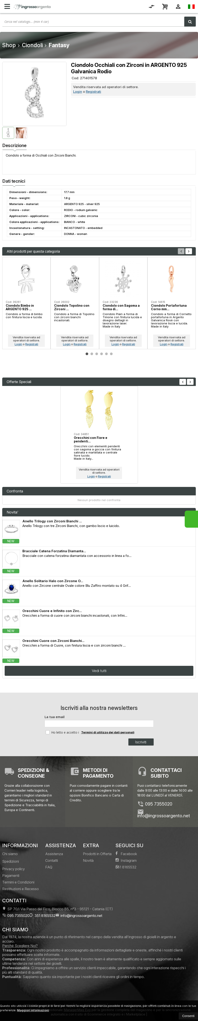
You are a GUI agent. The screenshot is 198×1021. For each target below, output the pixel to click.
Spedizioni (10, 861)
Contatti (51, 860)
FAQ (48, 867)
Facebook (126, 853)
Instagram (126, 860)
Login (77, 91)
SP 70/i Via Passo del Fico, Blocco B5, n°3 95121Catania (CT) (57, 909)
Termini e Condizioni (18, 882)
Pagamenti (10, 875)
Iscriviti (140, 742)
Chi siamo (10, 854)
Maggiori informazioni (33, 1010)
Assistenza (54, 854)
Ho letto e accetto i (63, 732)
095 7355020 (158, 804)
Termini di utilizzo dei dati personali (107, 732)
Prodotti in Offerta (97, 854)
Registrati (93, 91)
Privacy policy (13, 869)
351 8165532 (126, 867)
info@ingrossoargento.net (163, 815)
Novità (88, 860)
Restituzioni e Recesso (20, 889)
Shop (9, 45)
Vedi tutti (99, 670)
